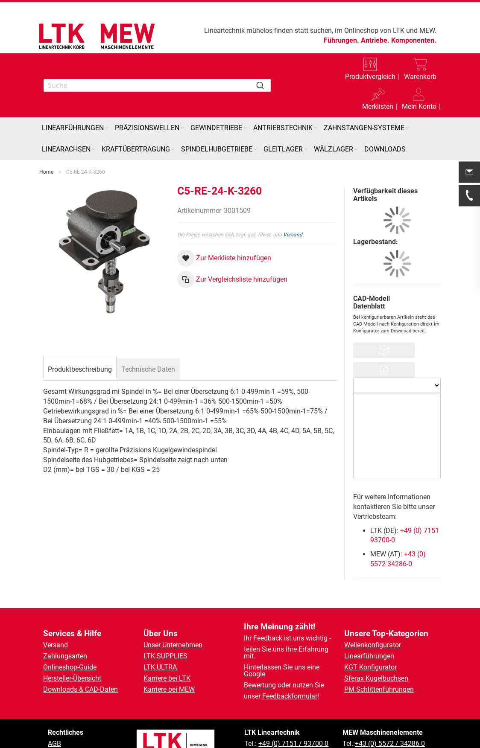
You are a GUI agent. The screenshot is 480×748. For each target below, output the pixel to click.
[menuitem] (75, 128)
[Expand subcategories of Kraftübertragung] (173, 149)
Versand (292, 235)
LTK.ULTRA (161, 667)
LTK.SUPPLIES (165, 656)
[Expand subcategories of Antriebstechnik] (316, 128)
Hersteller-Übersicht (72, 678)
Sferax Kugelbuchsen (376, 678)
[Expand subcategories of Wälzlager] (356, 149)
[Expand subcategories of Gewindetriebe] (245, 128)
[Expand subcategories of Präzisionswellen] (182, 128)
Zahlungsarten (65, 656)
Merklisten (377, 106)
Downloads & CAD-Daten (80, 689)
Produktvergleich (370, 77)
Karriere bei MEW (169, 689)
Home (46, 172)
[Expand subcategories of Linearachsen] (94, 149)
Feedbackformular (289, 696)
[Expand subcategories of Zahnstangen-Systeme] (407, 128)
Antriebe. (375, 40)
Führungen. (341, 40)
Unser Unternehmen (172, 645)
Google (254, 674)
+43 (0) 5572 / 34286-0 (390, 743)
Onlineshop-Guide (70, 667)
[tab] (80, 368)
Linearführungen (369, 656)
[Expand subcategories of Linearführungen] (107, 128)
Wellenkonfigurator (372, 645)
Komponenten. (413, 40)
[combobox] (157, 85)
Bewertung (260, 685)
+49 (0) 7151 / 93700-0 (293, 743)
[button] (419, 100)
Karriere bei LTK (166, 678)
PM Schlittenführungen (379, 689)
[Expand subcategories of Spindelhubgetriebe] (255, 149)
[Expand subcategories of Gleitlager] (306, 149)
